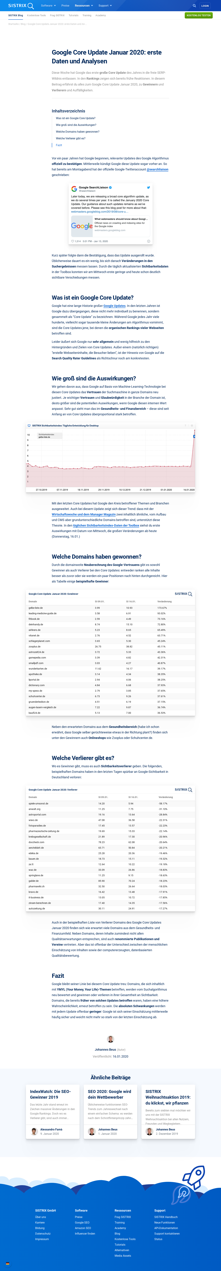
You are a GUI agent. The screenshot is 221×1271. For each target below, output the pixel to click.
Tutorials (73, 15)
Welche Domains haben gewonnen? (77, 131)
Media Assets (123, 1255)
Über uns (40, 1217)
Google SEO (82, 1222)
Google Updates (114, 306)
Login (205, 5)
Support (105, 5)
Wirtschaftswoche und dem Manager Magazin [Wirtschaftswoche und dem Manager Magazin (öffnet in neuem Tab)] (84, 514)
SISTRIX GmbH (45, 1210)
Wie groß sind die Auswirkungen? (76, 125)
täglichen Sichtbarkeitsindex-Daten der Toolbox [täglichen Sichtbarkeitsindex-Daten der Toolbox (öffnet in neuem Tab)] (106, 525)
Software (48, 5)
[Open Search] (194, 5)
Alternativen (122, 1250)
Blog (23, 24)
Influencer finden (85, 1233)
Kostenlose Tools (36, 15)
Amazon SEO (83, 1228)
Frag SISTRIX (57, 15)
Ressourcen (84, 5)
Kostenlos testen (199, 15)
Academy (100, 15)
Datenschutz (43, 1233)
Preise (65, 5)
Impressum (42, 1239)
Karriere (40, 1222)
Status (158, 1239)
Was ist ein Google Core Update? (75, 118)
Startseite (13, 24)
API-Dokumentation (166, 1228)
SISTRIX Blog (15, 15)
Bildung (40, 1228)
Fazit (59, 145)
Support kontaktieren (167, 1233)
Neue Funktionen (164, 1222)
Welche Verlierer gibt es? (70, 138)
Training (87, 15)
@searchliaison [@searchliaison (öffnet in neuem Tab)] (157, 169)
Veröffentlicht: (102, 1056)
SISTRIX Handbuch (166, 1217)
